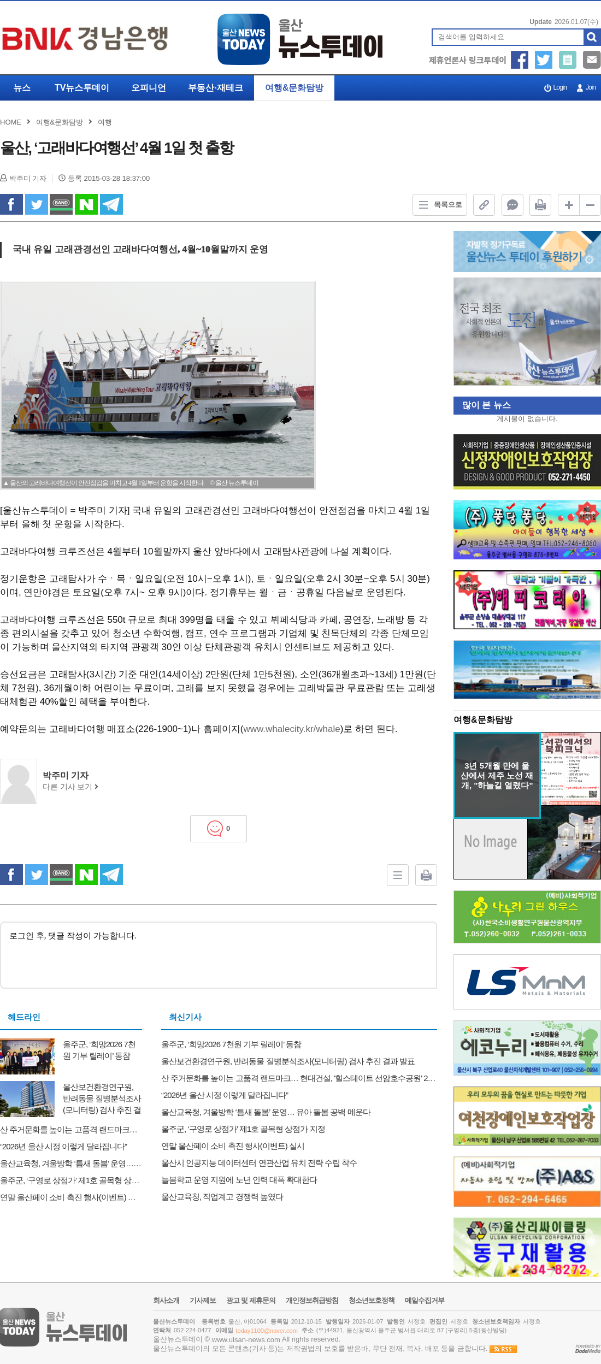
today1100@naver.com (267, 1330)
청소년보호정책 (371, 1300)
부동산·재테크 (215, 87)
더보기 (585, 721)
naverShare (86, 204)
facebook (11, 204)
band (61, 204)
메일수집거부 (424, 1300)
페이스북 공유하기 (520, 60)
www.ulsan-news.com (246, 1340)
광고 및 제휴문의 (250, 1300)
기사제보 (568, 60)
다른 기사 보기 (70, 787)
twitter (36, 204)
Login (560, 87)
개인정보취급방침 (312, 1300)
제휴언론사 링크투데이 (467, 60)
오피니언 (148, 87)
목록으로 (437, 204)
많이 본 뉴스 (482, 405)
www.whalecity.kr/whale (291, 729)
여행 (105, 122)
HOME (10, 122)
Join (591, 87)
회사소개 (166, 1300)
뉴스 (22, 87)
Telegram (111, 204)
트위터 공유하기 (544, 60)
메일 (592, 60)
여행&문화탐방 (294, 87)
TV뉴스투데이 (82, 87)
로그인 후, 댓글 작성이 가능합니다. (219, 954)
